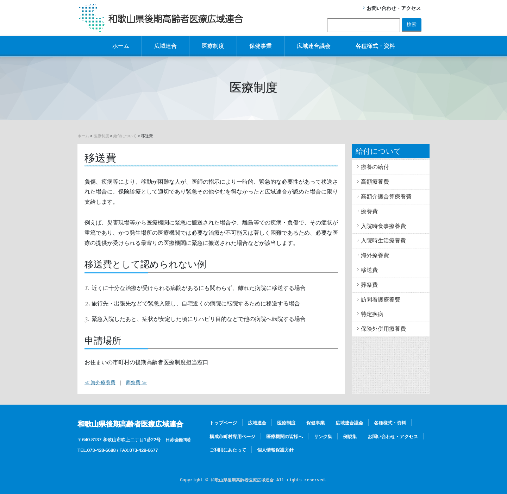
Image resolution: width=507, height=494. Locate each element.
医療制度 (213, 46)
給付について (125, 136)
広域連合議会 (314, 46)
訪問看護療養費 (380, 300)
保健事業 (260, 46)
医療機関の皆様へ (284, 436)
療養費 (369, 211)
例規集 (350, 436)
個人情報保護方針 (275, 449)
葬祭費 (369, 285)
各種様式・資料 (375, 46)
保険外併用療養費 (383, 329)
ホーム (120, 46)
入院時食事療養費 (383, 226)
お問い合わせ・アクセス (394, 8)
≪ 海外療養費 (99, 382)
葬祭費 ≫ (136, 382)
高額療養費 (375, 182)
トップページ (223, 422)
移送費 (369, 270)
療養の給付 (375, 167)
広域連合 (165, 46)
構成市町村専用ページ (232, 436)
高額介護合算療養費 (386, 197)
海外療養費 (375, 255)
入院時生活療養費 (383, 240)
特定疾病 (372, 314)
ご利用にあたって (227, 449)
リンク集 (323, 436)
